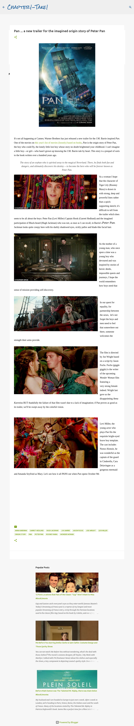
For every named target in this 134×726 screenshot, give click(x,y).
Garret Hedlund (37, 530)
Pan (30, 534)
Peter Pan (39, 534)
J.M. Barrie (65, 530)
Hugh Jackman (52, 530)
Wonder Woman (67, 534)
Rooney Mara (51, 534)
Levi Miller (103, 530)
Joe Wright (91, 530)
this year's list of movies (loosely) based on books (58, 142)
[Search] (130, 7)
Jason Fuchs (78, 530)
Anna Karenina (21, 530)
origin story (20, 534)
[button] (15, 37)
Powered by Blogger (67, 722)
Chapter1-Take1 (27, 7)
